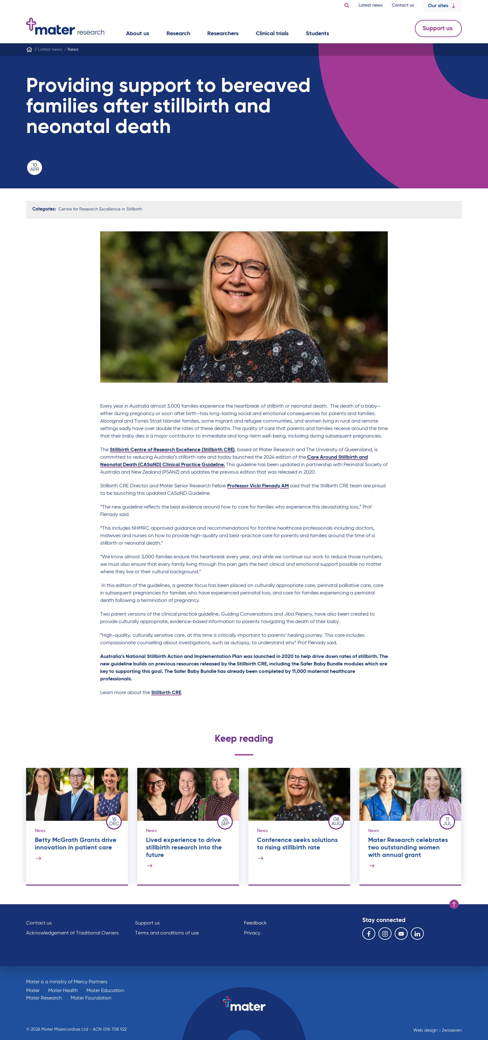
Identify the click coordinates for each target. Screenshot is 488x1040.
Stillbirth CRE (166, 692)
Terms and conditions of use (167, 933)
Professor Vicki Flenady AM (258, 486)
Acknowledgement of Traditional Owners (72, 933)
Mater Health (63, 990)
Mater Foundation (91, 998)
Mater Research (44, 998)
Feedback (255, 923)
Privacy (252, 933)
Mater (33, 990)
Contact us (403, 5)
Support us (438, 28)
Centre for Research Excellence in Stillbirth (100, 209)
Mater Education (105, 990)
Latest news (370, 5)
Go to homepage (65, 26)
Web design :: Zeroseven (437, 1030)
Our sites (442, 6)
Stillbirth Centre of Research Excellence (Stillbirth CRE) (172, 449)
